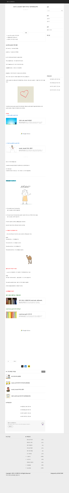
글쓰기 (48, 21)
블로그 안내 (49, 29)
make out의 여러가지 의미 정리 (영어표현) (20, 399)
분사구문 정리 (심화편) (16, 393)
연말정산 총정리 (35, 479)
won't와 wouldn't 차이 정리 (13, 35)
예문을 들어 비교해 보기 (12, 37)
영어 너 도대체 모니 (12, 439)
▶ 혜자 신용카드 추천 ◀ (26, 429)
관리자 (48, 18)
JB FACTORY (60, 490)
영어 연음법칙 (35, 462)
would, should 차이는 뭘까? (17, 406)
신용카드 (35, 473)
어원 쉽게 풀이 (35, 465)
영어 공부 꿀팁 (35, 468)
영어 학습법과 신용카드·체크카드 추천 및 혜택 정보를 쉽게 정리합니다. (19, 441)
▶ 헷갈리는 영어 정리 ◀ (26, 423)
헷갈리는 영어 (35, 459)
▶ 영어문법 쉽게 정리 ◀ (26, 426)
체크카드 (35, 476)
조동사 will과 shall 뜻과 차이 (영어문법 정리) (21, 412)
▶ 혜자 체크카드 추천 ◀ (26, 433)
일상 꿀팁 (35, 485)
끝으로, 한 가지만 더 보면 (13, 39)
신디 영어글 (35, 470)
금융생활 (35, 482)
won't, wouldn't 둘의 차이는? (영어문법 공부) (25, 6)
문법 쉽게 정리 (35, 456)
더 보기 (43, 388)
